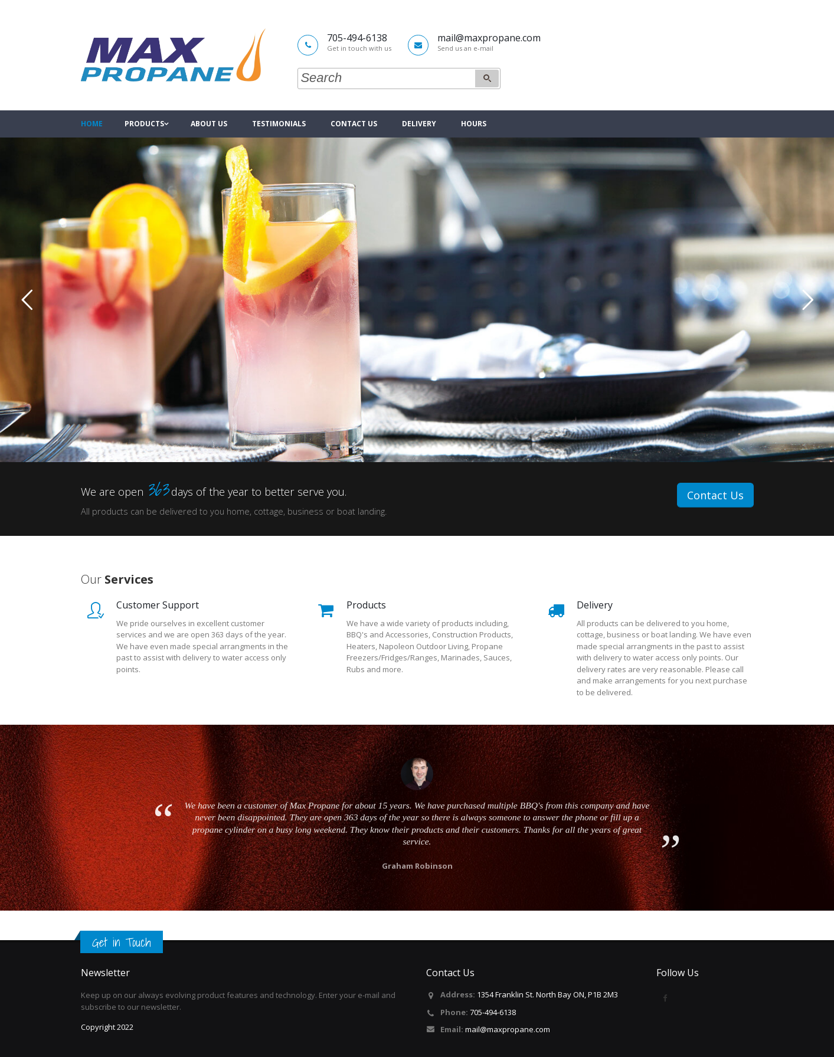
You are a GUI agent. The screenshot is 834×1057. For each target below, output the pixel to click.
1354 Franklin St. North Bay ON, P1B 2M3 (547, 994)
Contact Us (354, 124)
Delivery (419, 124)
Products (144, 124)
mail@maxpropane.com (507, 1029)
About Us (209, 124)
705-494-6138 (493, 1012)
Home (92, 124)
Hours (473, 124)
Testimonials (279, 124)
